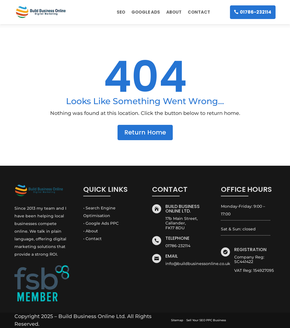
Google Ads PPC (102, 223)
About (174, 12)
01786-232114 (255, 12)
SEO (121, 12)
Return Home (145, 132)
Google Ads (145, 12)
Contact (199, 12)
